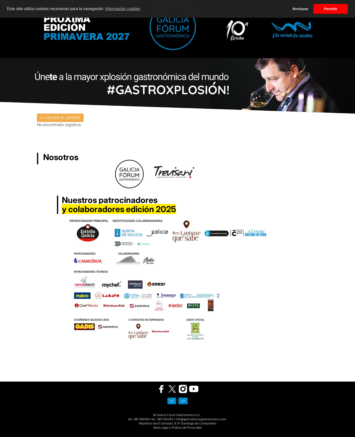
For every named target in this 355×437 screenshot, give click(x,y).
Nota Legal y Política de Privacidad (177, 427)
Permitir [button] (330, 9)
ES (172, 401)
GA (183, 401)
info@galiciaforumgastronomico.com (201, 419)
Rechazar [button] (300, 9)
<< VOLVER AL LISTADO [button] (60, 118)
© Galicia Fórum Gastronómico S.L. (177, 415)
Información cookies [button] (122, 9)
